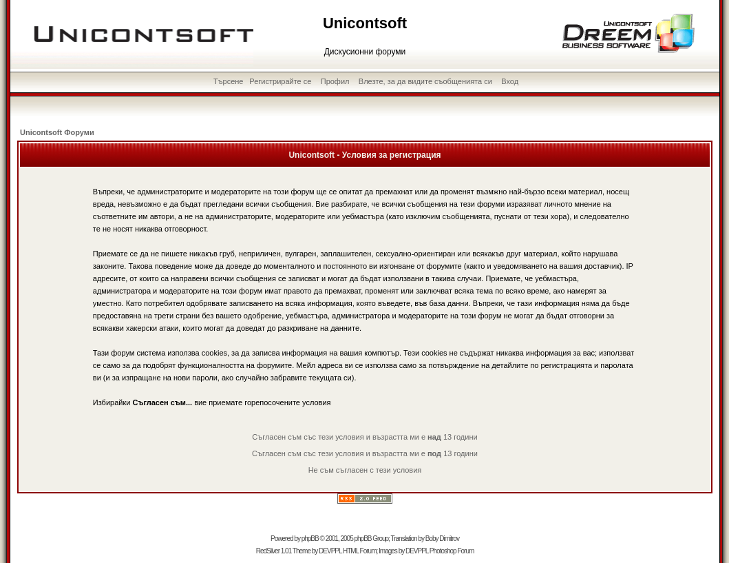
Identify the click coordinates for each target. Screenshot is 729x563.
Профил (335, 81)
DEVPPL (330, 551)
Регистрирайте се (280, 81)
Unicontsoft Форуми (57, 132)
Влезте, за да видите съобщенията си (425, 81)
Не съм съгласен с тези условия (365, 470)
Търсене (228, 81)
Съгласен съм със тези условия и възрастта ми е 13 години (364, 437)
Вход (509, 81)
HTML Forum (360, 551)
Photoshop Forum (452, 551)
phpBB (310, 538)
